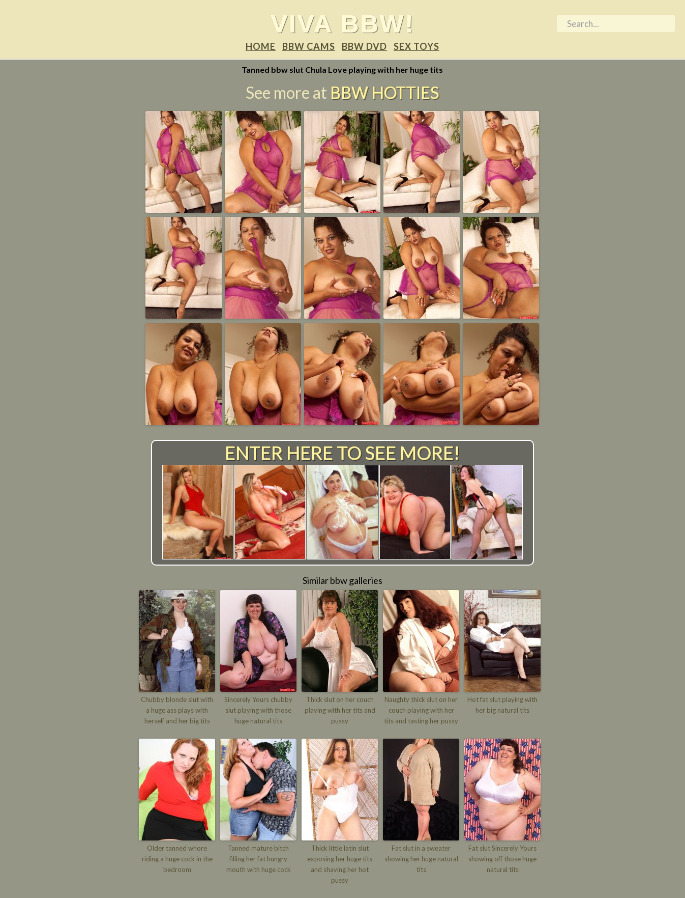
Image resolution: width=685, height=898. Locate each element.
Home (261, 46)
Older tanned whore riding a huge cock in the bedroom (177, 859)
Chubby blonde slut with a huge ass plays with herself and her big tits (177, 710)
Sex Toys (416, 46)
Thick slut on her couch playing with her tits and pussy (340, 710)
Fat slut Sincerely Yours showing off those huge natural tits (502, 859)
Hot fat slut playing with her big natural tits (502, 704)
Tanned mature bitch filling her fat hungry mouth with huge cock (258, 859)
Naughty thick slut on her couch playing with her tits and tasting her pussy (421, 710)
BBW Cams (308, 46)
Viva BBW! (342, 23)
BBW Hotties (384, 92)
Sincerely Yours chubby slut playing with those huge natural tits (258, 710)
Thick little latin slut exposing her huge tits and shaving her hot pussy (339, 864)
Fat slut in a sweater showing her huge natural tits (421, 859)
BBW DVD (364, 46)
